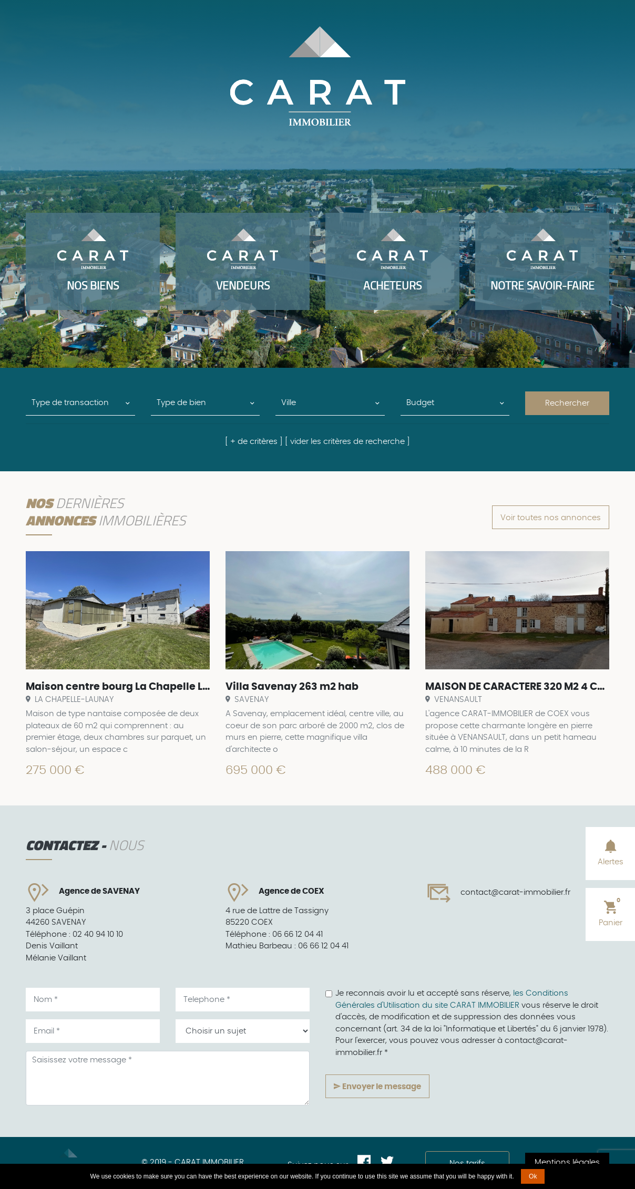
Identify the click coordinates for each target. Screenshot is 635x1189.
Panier (610, 912)
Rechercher (567, 403)
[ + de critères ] (254, 442)
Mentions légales (567, 1162)
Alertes (610, 852)
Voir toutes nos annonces (550, 518)
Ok (533, 1176)
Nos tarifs (467, 1163)
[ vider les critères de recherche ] (347, 442)
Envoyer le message (377, 1086)
